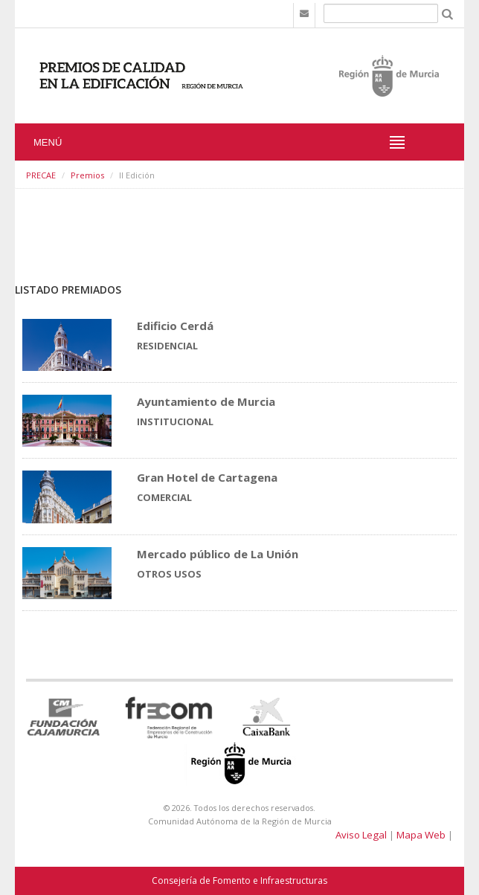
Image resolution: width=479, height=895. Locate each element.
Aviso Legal (361, 834)
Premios (87, 175)
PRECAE (41, 175)
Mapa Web (421, 834)
